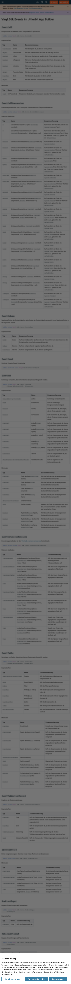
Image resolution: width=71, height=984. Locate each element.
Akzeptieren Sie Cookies (36, 979)
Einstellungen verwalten (13, 979)
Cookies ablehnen (58, 979)
